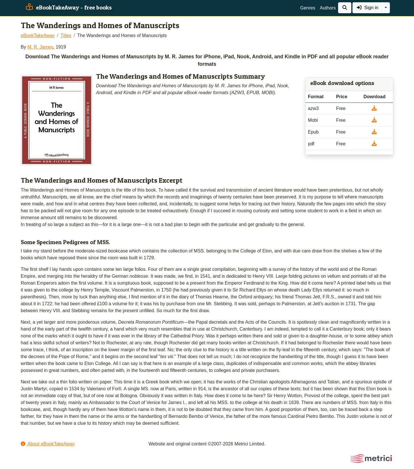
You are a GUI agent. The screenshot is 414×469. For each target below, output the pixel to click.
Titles (65, 35)
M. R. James (40, 47)
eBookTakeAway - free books (68, 7)
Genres (307, 7)
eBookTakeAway (38, 35)
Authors (328, 7)
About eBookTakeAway (48, 443)
